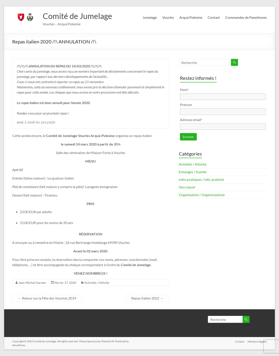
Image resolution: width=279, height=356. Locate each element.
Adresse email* (191, 120)
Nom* (184, 89)
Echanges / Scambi (192, 172)
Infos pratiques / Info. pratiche (201, 179)
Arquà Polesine (190, 17)
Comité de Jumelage (77, 16)
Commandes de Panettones (246, 17)
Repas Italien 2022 (147, 298)
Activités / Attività (96, 282)
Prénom (186, 105)
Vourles (168, 17)
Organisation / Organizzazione (202, 195)
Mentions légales (257, 341)
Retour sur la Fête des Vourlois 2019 (47, 298)
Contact (214, 17)
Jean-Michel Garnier (32, 282)
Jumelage (150, 17)
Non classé (187, 187)
